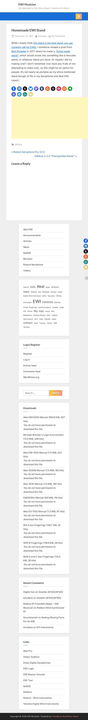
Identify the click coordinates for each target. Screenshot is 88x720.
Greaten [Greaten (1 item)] (55, 307)
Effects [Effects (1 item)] (59, 296)
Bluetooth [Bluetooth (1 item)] (45, 292)
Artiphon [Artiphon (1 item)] (34, 292)
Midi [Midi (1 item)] (48, 315)
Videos (27, 270)
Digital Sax (29, 592)
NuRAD (27, 253)
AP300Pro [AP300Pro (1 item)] (55, 287)
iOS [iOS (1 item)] (24, 311)
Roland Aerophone (33, 264)
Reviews (27, 258)
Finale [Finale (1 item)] (25, 307)
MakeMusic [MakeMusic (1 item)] (27, 315)
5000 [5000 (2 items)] (32, 287)
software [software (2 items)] (27, 323)
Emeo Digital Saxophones (36, 662)
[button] (13, 88)
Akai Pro (27, 651)
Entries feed (29, 365)
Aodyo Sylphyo (31, 656)
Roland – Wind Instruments (37, 698)
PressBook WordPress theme (65, 716)
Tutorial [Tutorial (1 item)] (49, 323)
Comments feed (31, 371)
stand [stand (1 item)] (36, 323)
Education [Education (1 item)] (51, 296)
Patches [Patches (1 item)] (47, 319)
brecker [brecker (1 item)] (53, 292)
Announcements (32, 235)
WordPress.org (31, 377)
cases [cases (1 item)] (60, 292)
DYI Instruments (45, 627)
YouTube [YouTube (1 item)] (26, 327)
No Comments (58, 36)
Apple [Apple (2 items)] (26, 291)
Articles (18, 144)
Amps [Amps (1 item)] (48, 287)
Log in (26, 359)
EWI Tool (28, 680)
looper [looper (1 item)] (47, 311)
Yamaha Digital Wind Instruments (41, 703)
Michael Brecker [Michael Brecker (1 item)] (39, 315)
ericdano (42, 35)
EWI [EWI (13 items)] (37, 301)
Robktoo (27, 692)
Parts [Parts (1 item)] (41, 319)
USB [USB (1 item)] (55, 323)
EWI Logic (28, 668)
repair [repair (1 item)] (54, 319)
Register (27, 353)
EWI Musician (27, 4)
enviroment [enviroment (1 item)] (27, 302)
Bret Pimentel (18, 51)
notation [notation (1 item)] (54, 315)
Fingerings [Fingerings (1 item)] (33, 307)
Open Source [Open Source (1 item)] (28, 319)
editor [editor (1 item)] (44, 296)
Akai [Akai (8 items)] (40, 286)
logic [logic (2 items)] (41, 311)
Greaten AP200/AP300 (51, 592)
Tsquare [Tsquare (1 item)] (42, 323)
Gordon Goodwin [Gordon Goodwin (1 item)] (44, 307)
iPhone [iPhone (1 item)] (29, 311)
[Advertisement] (49, 117)
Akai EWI (28, 229)
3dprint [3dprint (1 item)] (26, 287)
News (26, 247)
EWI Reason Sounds (34, 674)
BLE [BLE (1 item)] (39, 292)
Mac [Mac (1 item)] (53, 311)
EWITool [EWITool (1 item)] (57, 302)
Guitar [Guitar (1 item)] (62, 307)
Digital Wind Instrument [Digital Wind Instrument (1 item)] (32, 296)
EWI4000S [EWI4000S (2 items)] (47, 302)
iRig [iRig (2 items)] (36, 311)
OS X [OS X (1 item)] (36, 319)
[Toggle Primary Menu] (79, 16)
